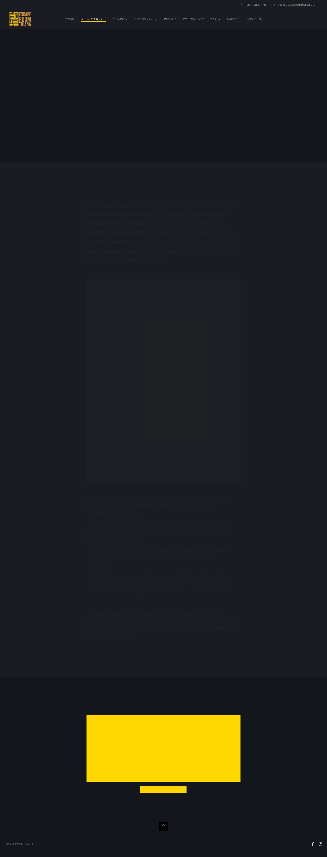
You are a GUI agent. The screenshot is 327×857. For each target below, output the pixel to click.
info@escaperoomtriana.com (294, 5)
